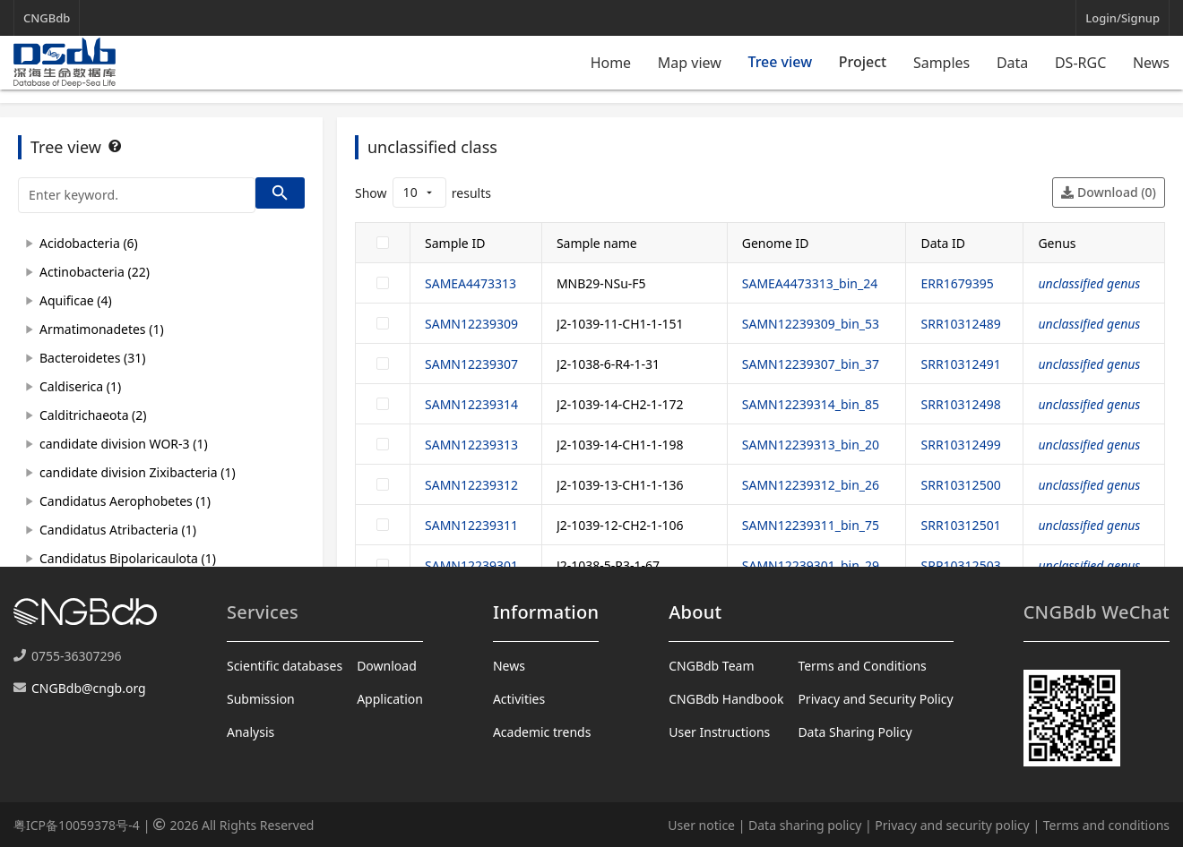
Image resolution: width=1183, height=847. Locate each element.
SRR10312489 (960, 323)
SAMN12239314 (471, 404)
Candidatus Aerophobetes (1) (125, 500)
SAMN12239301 (471, 565)
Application (390, 698)
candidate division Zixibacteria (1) (137, 472)
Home (611, 63)
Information (546, 612)
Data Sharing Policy (854, 731)
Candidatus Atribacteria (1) (117, 529)
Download (387, 665)
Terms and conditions (1106, 825)
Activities (519, 698)
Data (1012, 63)
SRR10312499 (960, 444)
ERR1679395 (956, 283)
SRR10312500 (960, 484)
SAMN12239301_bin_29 (810, 565)
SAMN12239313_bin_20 (810, 444)
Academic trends (542, 731)
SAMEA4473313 (470, 283)
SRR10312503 (960, 565)
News (1151, 63)
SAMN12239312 (471, 484)
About (695, 612)
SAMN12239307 (471, 363)
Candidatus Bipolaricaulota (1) (127, 558)
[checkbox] (382, 242)
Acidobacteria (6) (88, 243)
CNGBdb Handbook (726, 698)
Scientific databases (284, 665)
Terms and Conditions (862, 665)
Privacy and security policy (952, 825)
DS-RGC (1080, 63)
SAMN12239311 (471, 525)
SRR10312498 (960, 404)
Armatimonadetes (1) (101, 329)
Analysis (250, 731)
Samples (941, 63)
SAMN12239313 (471, 444)
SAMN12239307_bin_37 (810, 363)
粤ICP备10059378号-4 (76, 825)
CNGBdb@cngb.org (88, 688)
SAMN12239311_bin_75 (810, 525)
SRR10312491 (960, 363)
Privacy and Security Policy (875, 698)
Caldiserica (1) (80, 386)
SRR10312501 (960, 525)
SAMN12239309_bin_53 (810, 323)
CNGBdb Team (711, 665)
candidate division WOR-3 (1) (123, 443)
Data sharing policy (804, 825)
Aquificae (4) (75, 300)
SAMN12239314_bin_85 (810, 404)
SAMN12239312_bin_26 (810, 484)
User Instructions (719, 731)
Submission (261, 698)
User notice (701, 825)
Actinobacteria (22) (94, 271)
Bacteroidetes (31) (92, 357)
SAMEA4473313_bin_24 (809, 283)
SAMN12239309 (471, 323)
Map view (689, 63)
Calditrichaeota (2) (93, 415)
